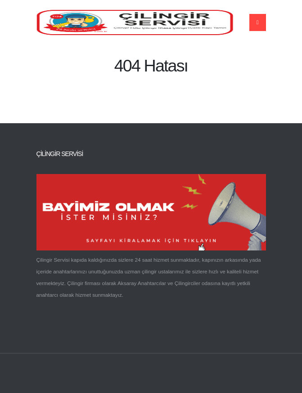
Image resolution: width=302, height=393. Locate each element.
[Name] (257, 22)
